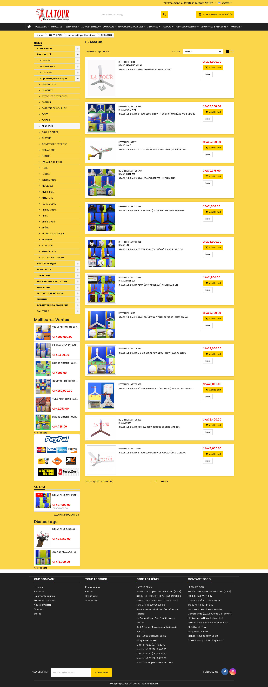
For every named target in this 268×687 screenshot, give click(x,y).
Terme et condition (44, 600)
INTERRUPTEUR (49, 180)
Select (203, 52)
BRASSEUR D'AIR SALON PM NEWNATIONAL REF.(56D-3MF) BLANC (153, 317)
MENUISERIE (152, 26)
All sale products (67, 514)
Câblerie (45, 60)
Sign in (176, 2)
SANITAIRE (235, 26)
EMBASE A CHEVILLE (52, 162)
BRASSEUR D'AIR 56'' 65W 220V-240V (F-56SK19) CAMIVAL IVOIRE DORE (156, 113)
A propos (39, 591)
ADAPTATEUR (49, 84)
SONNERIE (47, 239)
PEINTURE (167, 26)
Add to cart (213, 67)
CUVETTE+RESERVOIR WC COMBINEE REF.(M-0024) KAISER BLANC (65, 381)
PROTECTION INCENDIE (186, 26)
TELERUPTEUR (49, 251)
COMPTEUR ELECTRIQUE (54, 144)
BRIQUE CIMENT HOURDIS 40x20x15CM (65, 417)
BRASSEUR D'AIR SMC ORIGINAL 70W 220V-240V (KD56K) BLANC (152, 149)
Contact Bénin (148, 579)
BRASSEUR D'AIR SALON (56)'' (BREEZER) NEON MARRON (148, 284)
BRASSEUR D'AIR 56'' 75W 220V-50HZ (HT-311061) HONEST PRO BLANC (155, 388)
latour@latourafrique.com (209, 640)
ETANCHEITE (108, 26)
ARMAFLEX (47, 90)
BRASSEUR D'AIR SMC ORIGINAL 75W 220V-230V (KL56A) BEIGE (152, 352)
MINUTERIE (47, 197)
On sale (39, 487)
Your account (96, 579)
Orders (89, 591)
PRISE (45, 215)
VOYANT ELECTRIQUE (53, 257)
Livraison (39, 587)
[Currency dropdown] (211, 3)
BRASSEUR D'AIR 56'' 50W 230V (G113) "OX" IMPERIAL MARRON (151, 210)
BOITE (45, 114)
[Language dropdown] (225, 3)
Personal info (92, 587)
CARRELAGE (56, 26)
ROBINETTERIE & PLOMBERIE (213, 26)
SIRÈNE (45, 227)
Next (164, 481)
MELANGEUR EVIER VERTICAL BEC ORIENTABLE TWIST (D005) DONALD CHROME (65, 495)
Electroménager (89, 26)
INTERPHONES (47, 66)
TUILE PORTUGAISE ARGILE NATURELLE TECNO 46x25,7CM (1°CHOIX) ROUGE (65, 399)
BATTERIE (46, 102)
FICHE (45, 168)
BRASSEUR (47, 126)
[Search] (134, 14)
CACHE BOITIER (50, 132)
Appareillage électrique (53, 78)
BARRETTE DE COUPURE (54, 108)
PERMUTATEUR (49, 209)
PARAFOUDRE (49, 203)
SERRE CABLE (49, 221)
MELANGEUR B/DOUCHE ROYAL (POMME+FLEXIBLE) (65, 529)
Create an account (193, 2)
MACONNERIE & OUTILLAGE (130, 26)
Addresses (91, 600)
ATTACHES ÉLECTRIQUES (55, 96)
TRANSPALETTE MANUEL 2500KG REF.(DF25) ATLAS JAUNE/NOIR (65, 327)
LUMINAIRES (46, 72)
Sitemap (38, 609)
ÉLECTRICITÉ (71, 26)
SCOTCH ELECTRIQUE (53, 233)
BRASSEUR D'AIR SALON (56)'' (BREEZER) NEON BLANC (147, 178)
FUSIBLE (46, 174)
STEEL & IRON (41, 26)
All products (40, 432)
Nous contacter (42, 604)
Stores (37, 613)
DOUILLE (46, 156)
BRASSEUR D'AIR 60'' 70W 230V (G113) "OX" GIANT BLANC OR (150, 249)
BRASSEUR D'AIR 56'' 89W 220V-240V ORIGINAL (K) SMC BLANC (152, 452)
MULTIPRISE (48, 191)
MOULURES (47, 185)
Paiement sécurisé (44, 596)
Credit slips (91, 596)
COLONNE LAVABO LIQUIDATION (65, 552)
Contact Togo (199, 579)
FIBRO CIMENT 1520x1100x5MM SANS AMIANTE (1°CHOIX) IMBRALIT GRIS (65, 345)
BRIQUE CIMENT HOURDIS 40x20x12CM (65, 363)
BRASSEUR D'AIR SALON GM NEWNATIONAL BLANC (145, 69)
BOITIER (46, 120)
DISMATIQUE (48, 150)
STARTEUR (47, 245)
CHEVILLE (46, 138)
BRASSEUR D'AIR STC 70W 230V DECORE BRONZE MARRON (149, 426)
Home (38, 43)
